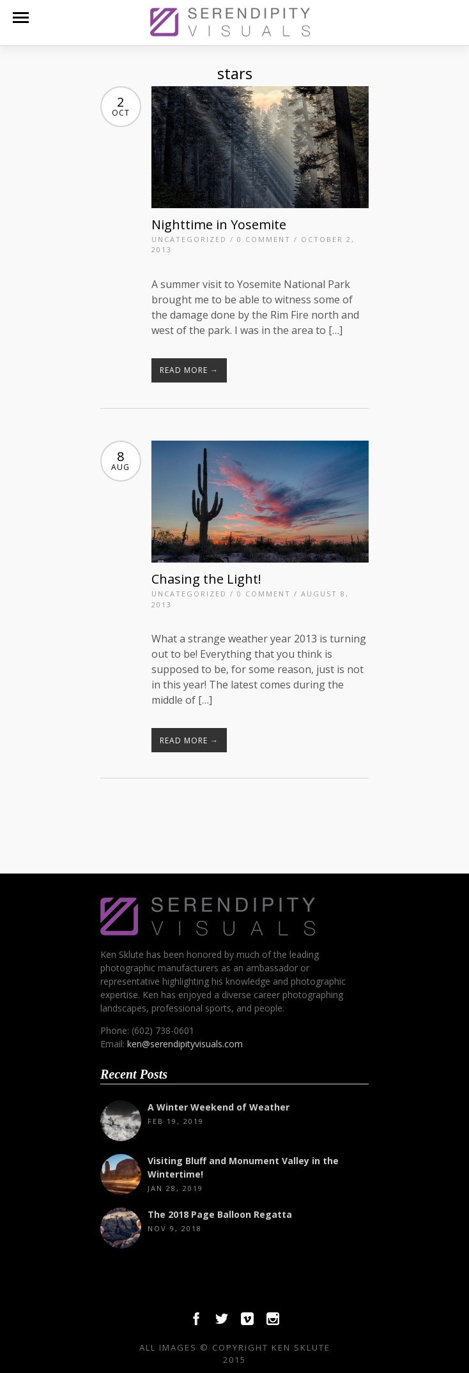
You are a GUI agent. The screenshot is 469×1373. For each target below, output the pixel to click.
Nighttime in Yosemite (218, 224)
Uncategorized (189, 239)
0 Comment (264, 239)
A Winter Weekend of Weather (218, 1107)
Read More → (189, 370)
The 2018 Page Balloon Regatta (220, 1214)
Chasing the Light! (206, 579)
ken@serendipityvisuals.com (185, 1044)
